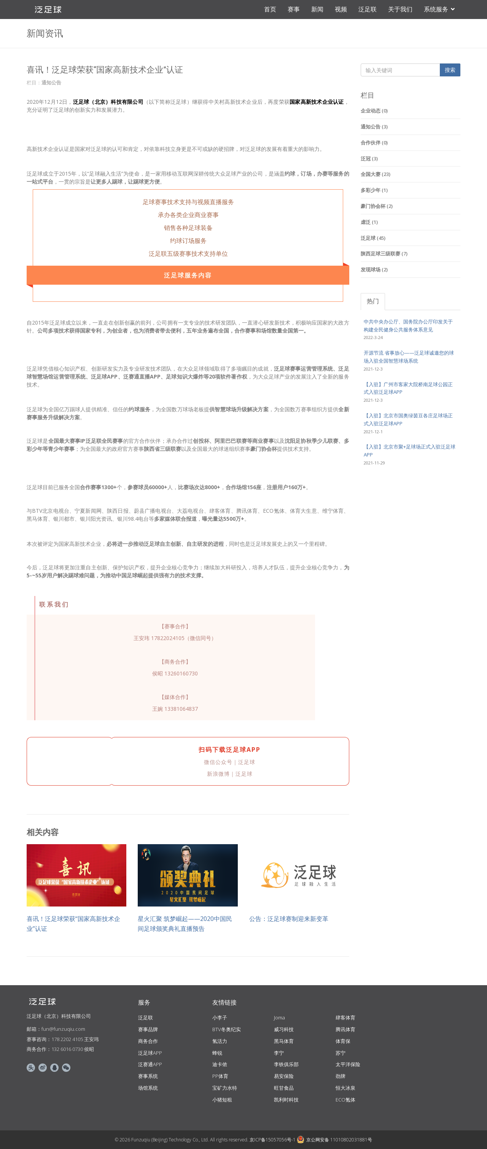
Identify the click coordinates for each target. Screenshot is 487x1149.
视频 (341, 9)
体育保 (343, 1041)
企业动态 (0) (374, 110)
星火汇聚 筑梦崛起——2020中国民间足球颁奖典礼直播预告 (185, 923)
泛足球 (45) (373, 238)
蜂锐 (217, 1052)
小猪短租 (222, 1099)
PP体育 (220, 1076)
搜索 (450, 69)
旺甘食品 (284, 1087)
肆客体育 (345, 1017)
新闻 (317, 9)
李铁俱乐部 (286, 1064)
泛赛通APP (150, 1064)
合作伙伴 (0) (374, 142)
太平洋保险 (348, 1064)
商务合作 (148, 1041)
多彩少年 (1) (374, 190)
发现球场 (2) (374, 269)
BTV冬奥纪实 (226, 1029)
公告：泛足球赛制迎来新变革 (288, 918)
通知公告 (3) (374, 126)
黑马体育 (284, 1041)
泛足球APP (150, 1052)
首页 (270, 9)
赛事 (294, 9)
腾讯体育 (345, 1029)
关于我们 (400, 9)
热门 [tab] (373, 301)
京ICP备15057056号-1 (273, 1139)
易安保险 (284, 1076)
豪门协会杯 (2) (377, 206)
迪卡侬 (219, 1064)
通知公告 (51, 82)
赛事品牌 (148, 1029)
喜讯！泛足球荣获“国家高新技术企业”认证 (73, 923)
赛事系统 (148, 1076)
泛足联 (367, 9)
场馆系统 (148, 1087)
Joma (279, 1017)
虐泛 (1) (369, 222)
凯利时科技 (286, 1099)
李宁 (279, 1052)
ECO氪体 (345, 1099)
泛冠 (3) (369, 158)
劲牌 (340, 1076)
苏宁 (340, 1052)
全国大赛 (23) (375, 174)
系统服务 (439, 9)
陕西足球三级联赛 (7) (384, 253)
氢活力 (219, 1041)
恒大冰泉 (345, 1087)
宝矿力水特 (224, 1087)
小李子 (219, 1017)
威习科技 (284, 1029)
